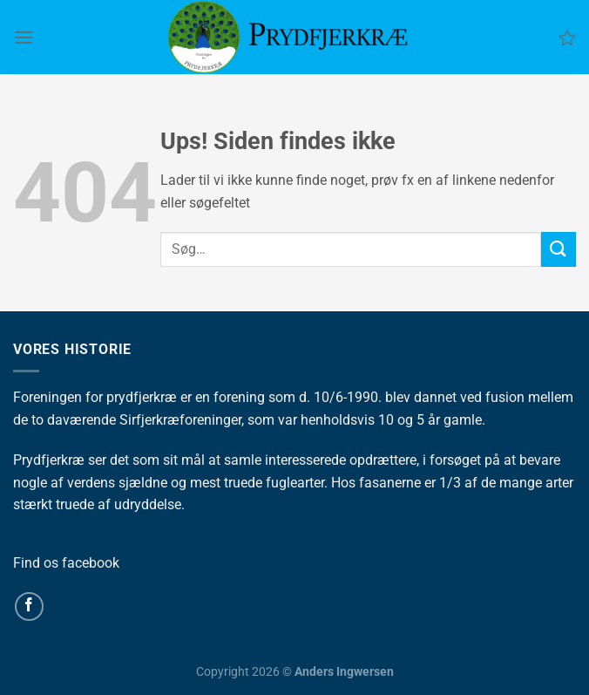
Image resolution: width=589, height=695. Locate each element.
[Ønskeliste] (567, 37)
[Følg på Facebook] (29, 606)
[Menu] (23, 37)
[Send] (558, 249)
